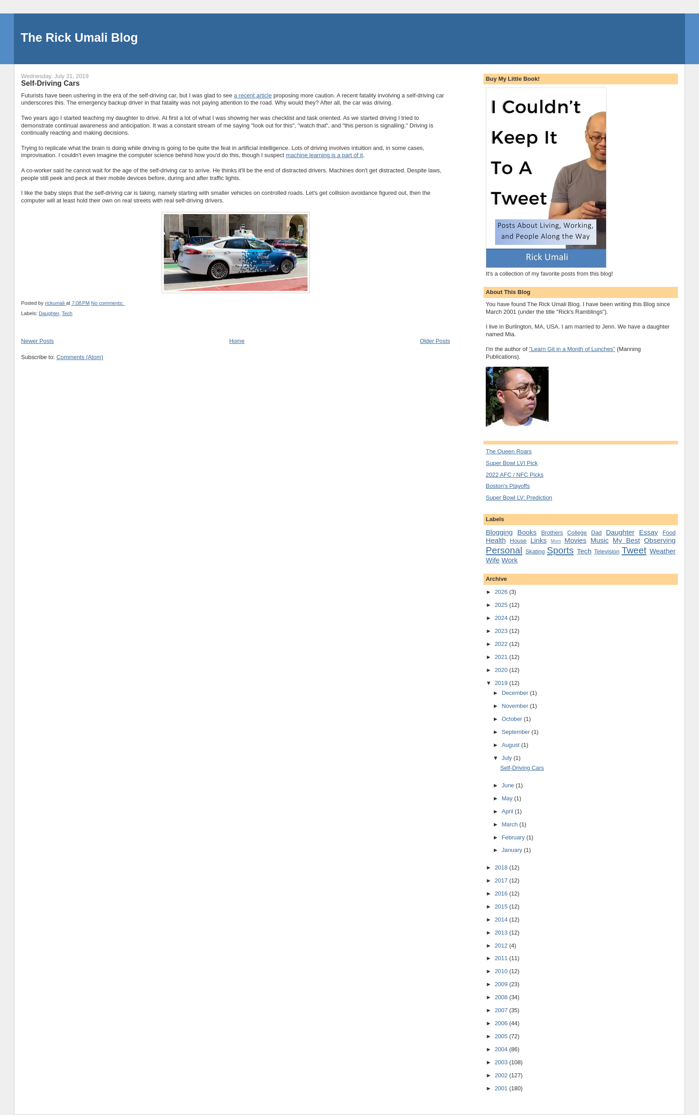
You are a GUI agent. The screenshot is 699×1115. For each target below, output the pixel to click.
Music (599, 540)
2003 (502, 1062)
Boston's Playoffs (508, 486)
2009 (502, 984)
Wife (493, 560)
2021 (502, 657)
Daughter (49, 313)
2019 (502, 683)
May (507, 798)
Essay (648, 532)
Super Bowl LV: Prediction (519, 497)
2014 (502, 919)
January (512, 850)
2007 (502, 1010)
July (507, 758)
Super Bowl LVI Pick (512, 463)
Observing (660, 540)
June (508, 785)
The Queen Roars (509, 451)
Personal (504, 550)
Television (606, 551)
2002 (502, 1075)
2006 (502, 1023)
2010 (502, 971)
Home (236, 341)
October (512, 719)
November (515, 705)
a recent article (253, 95)
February (513, 837)
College (577, 532)
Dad (596, 532)
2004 (502, 1049)
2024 (502, 618)
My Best (626, 540)
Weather (663, 551)
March (510, 824)
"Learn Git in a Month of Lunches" (572, 349)
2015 (502, 906)
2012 (502, 945)
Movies (575, 540)
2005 (502, 1036)
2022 (502, 644)
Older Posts (435, 341)
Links (538, 540)
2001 (502, 1088)
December (515, 692)
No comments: (108, 303)
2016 (502, 893)
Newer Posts (37, 341)
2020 (502, 670)
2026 (502, 591)
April (507, 811)
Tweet (634, 550)
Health (496, 540)
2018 (502, 867)
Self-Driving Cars (50, 83)
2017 (502, 880)
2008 (502, 997)
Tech (67, 313)
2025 (502, 604)
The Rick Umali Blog (79, 37)
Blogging (499, 532)
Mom (556, 541)
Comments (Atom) (80, 357)
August (511, 745)
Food (669, 532)
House (518, 540)
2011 (502, 958)
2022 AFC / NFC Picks (515, 474)
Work (509, 560)
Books (526, 532)
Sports (560, 550)
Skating (535, 551)
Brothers (552, 532)
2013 (502, 932)
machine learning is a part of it (324, 155)
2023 (502, 631)
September (516, 732)
